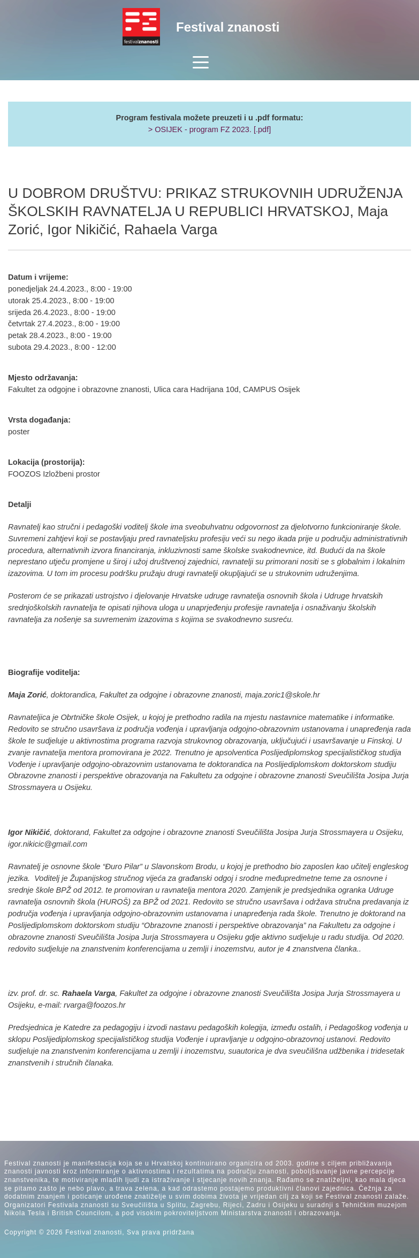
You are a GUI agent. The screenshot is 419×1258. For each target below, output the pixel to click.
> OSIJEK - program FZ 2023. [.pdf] (209, 129)
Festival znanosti (227, 27)
